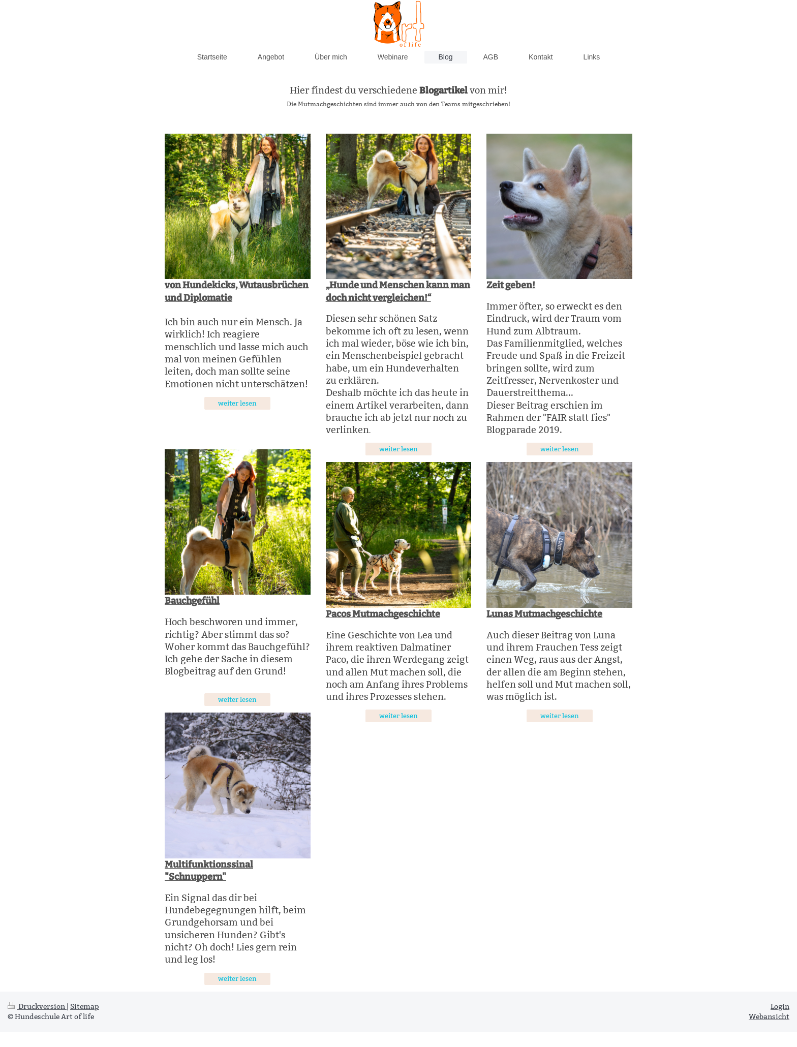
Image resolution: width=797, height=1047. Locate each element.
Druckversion (37, 1006)
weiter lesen (237, 403)
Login (780, 1006)
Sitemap (84, 1006)
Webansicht (769, 1016)
